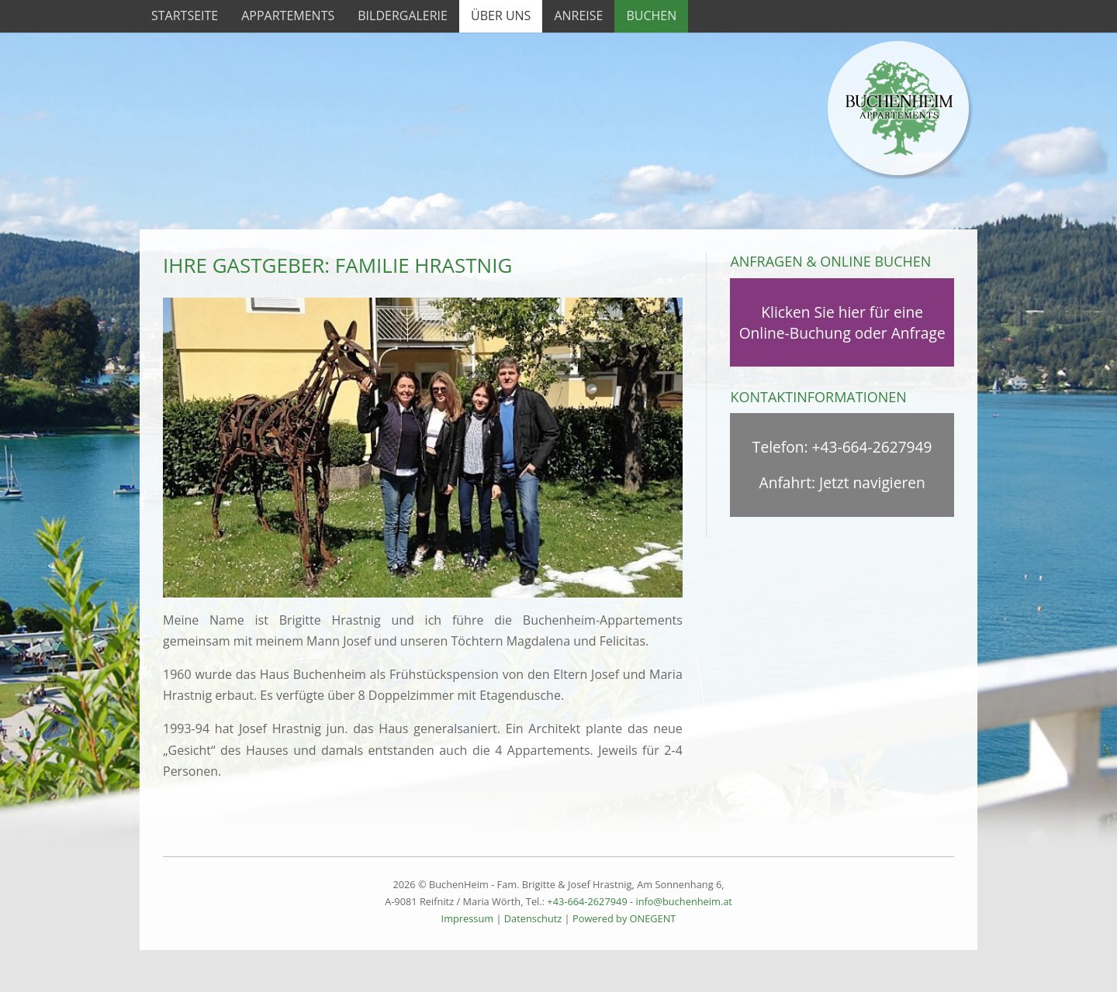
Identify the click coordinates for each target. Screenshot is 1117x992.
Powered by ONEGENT (624, 918)
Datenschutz (533, 918)
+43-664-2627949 (872, 446)
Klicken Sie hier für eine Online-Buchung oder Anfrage (842, 322)
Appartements (287, 15)
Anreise (578, 15)
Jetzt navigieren (872, 482)
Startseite (184, 15)
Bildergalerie (403, 15)
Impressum (467, 918)
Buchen (651, 15)
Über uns (501, 15)
